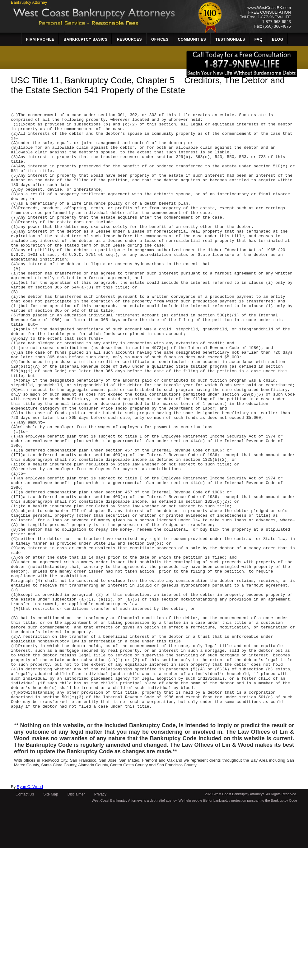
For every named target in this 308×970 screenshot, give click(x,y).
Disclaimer (76, 916)
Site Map (50, 916)
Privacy (100, 916)
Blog (277, 39)
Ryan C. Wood (30, 908)
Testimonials (230, 39)
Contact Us (25, 916)
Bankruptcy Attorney (29, 2)
